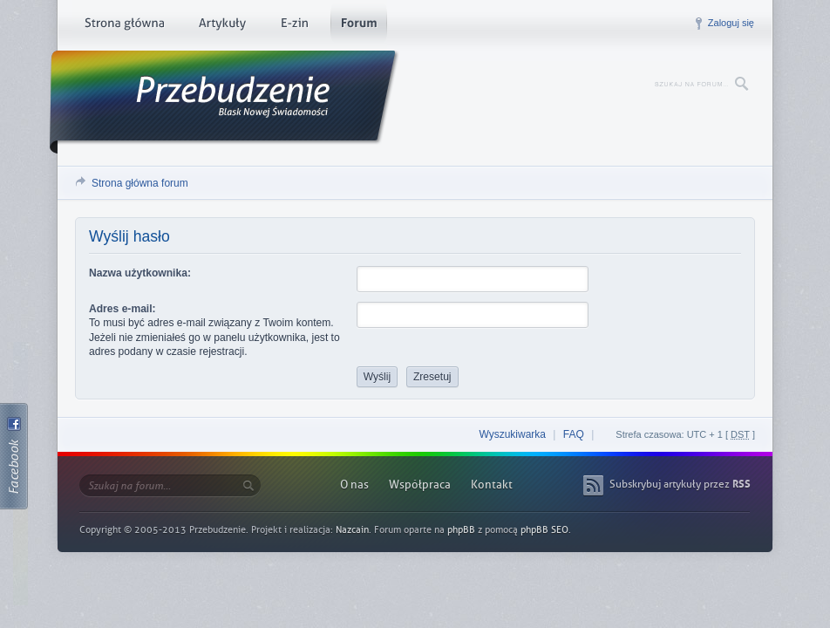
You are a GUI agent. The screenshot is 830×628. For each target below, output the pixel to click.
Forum (358, 26)
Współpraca (420, 484)
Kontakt (492, 484)
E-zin (293, 26)
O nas (354, 484)
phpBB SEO (544, 530)
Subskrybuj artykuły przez (680, 484)
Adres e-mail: (122, 309)
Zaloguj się (731, 22)
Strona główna (124, 26)
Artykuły (221, 26)
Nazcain (352, 530)
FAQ (573, 434)
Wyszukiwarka (512, 434)
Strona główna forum (140, 183)
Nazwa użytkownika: (140, 273)
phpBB (461, 530)
